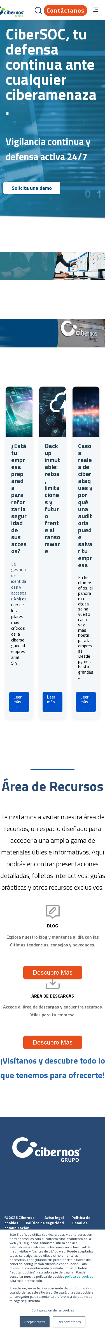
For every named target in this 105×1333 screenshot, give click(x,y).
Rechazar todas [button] (69, 1321)
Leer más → (17, 702)
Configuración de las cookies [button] (52, 1310)
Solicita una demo (32, 188)
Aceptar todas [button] (34, 1321)
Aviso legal (55, 1217)
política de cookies (78, 1276)
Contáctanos (65, 10)
